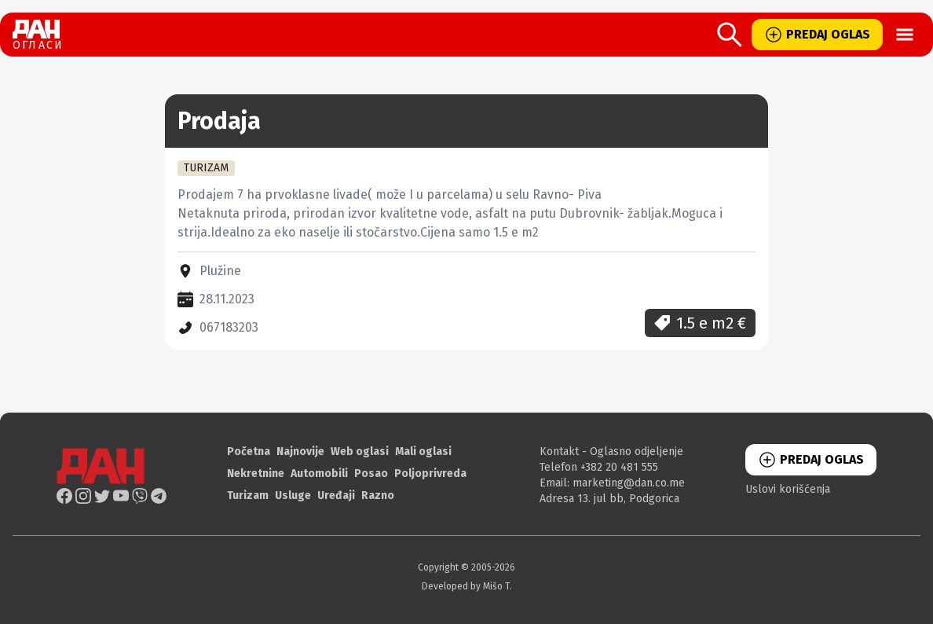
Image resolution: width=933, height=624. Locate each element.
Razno (377, 495)
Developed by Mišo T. (467, 586)
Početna (248, 451)
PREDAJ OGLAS (817, 34)
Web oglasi (360, 451)
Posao (371, 473)
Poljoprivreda (430, 473)
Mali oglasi (423, 451)
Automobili (319, 473)
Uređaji (336, 495)
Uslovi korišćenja (787, 489)
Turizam (248, 495)
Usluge (293, 495)
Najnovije (300, 451)
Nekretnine (255, 473)
